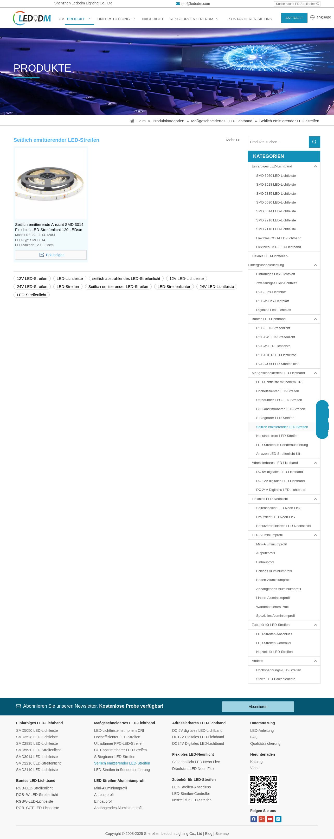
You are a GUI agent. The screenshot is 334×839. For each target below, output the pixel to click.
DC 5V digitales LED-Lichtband (197, 730)
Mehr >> (233, 140)
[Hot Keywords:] (318, 4)
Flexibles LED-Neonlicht (286, 499)
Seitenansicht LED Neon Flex (196, 762)
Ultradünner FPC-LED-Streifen (119, 743)
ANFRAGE (294, 18)
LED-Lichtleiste (70, 278)
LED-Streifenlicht (31, 295)
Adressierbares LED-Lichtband (286, 462)
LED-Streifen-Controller (191, 793)
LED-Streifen (68, 286)
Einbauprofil (103, 801)
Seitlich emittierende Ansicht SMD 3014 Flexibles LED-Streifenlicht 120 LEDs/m (49, 227)
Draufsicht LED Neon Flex (193, 769)
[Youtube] (270, 819)
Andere (286, 661)
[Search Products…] (278, 142)
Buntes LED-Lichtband (286, 319)
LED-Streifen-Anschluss (191, 787)
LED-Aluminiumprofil (286, 535)
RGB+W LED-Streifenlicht (37, 795)
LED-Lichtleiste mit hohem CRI (119, 730)
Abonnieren (258, 707)
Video (255, 768)
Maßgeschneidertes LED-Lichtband (286, 373)
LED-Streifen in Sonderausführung (122, 770)
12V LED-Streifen (32, 278)
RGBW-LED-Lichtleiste (34, 801)
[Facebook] (253, 819)
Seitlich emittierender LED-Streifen (118, 286)
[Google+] (262, 819)
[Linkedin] (278, 819)
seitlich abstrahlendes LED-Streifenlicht (126, 278)
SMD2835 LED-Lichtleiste (37, 743)
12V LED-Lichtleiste (187, 278)
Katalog (256, 762)
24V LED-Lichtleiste (217, 286)
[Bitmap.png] (263, 789)
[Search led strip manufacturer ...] (295, 4)
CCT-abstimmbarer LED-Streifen (120, 750)
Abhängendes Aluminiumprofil (118, 808)
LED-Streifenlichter (174, 286)
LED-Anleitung (262, 730)
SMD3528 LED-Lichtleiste (37, 737)
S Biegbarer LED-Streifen (114, 757)
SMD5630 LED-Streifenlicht (38, 750)
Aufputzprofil (104, 795)
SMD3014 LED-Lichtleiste (37, 757)
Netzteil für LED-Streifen (191, 800)
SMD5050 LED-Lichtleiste (37, 730)
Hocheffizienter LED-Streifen (117, 737)
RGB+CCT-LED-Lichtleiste (37, 808)
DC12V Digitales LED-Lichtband (198, 737)
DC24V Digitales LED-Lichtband (198, 743)
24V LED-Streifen (32, 286)
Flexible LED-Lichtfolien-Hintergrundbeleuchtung (284, 260)
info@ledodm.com (195, 4)
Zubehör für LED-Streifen (286, 624)
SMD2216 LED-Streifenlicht (38, 763)
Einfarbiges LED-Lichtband (286, 166)
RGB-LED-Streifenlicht (34, 788)
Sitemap (222, 833)
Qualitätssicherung (265, 743)
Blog (208, 833)
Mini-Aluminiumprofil (110, 788)
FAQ (254, 737)
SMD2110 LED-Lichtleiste (37, 770)
